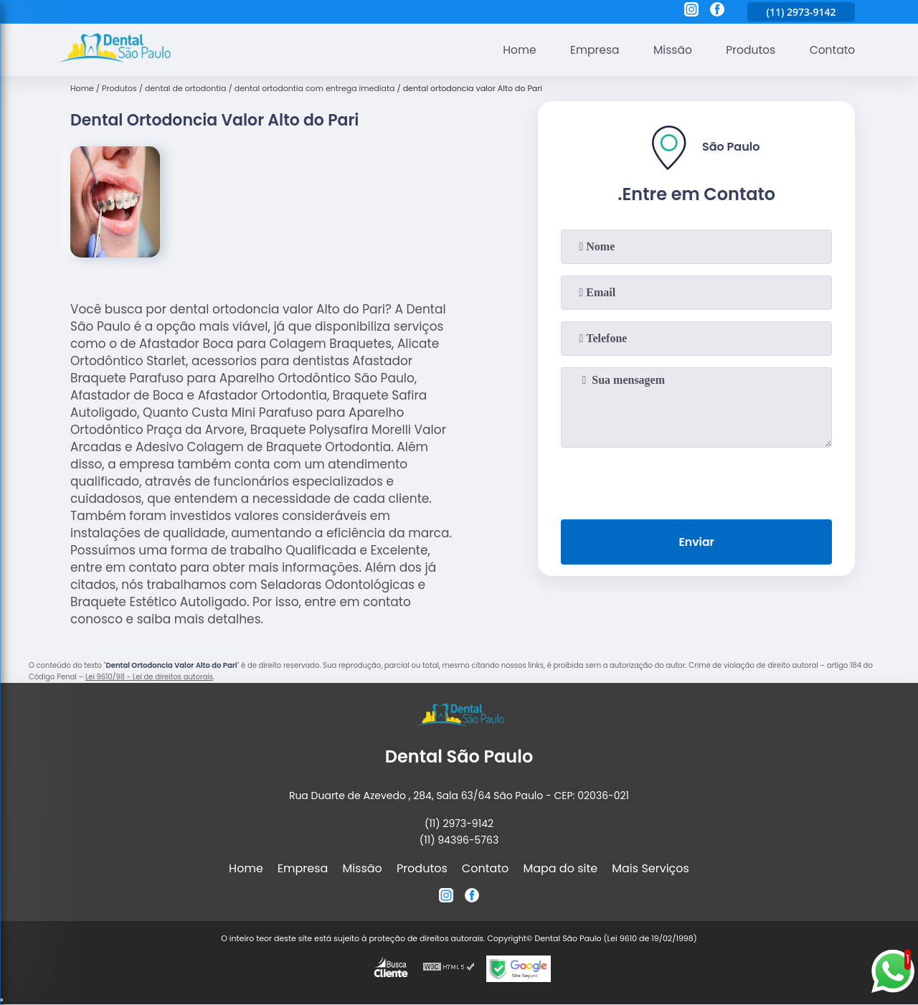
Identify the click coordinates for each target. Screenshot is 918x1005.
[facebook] (717, 11)
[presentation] (696, 481)
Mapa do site (560, 868)
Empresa (588, 50)
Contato (831, 50)
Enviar (696, 542)
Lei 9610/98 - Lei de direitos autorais (149, 676)
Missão (668, 50)
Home (512, 50)
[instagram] (691, 11)
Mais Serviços (650, 868)
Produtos (748, 50)
